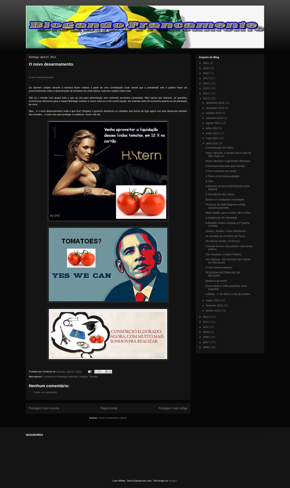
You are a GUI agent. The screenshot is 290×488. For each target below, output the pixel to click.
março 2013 (213, 300)
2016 (206, 83)
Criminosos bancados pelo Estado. (225, 166)
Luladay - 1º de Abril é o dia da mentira (227, 294)
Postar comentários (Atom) (112, 417)
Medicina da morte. (216, 280)
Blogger (173, 480)
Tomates (93, 376)
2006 (206, 347)
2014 (206, 93)
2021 (206, 63)
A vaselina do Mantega (55, 376)
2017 (206, 78)
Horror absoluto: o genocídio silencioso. (228, 161)
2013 (206, 98)
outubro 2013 (214, 113)
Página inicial (108, 408)
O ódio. (209, 181)
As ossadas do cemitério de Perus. (225, 236)
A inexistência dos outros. (220, 194)
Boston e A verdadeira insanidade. (225, 199)
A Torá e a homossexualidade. (222, 176)
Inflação (83, 376)
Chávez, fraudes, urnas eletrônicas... (226, 231)
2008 (206, 337)
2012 (206, 316)
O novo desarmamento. (41, 77)
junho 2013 (213, 133)
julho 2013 (212, 128)
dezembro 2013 (215, 102)
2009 (206, 332)
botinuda (73, 376)
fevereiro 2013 (214, 305)
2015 (206, 88)
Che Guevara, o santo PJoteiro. (223, 254)
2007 (206, 342)
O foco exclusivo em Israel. (221, 171)
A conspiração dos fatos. (219, 147)
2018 (206, 73)
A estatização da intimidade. (221, 217)
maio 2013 (212, 138)
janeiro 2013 (213, 310)
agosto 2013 (213, 123)
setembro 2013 (215, 118)
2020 (206, 68)
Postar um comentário (45, 392)
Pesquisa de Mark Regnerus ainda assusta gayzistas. (225, 206)
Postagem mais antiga (173, 408)
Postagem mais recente (44, 408)
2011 (206, 321)
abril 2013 (212, 143)
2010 (206, 327)
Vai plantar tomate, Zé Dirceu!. (222, 241)
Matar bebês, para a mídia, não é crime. (228, 212)
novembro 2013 (215, 108)
